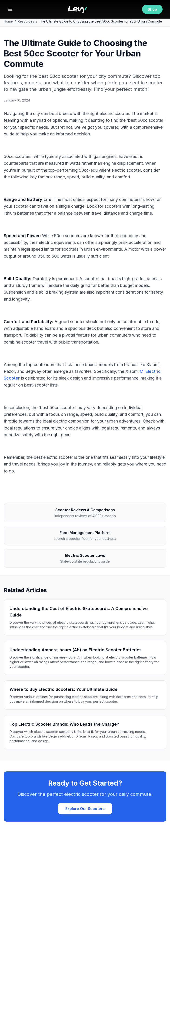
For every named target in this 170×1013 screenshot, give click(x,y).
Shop (152, 9)
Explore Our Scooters (85, 808)
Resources (26, 21)
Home (8, 21)
